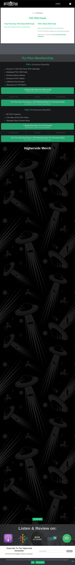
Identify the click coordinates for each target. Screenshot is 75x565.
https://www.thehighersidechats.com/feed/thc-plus (50, 28)
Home (33, 13)
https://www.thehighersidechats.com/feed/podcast (17, 27)
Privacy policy (40, 562)
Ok (33, 562)
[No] (73, 561)
